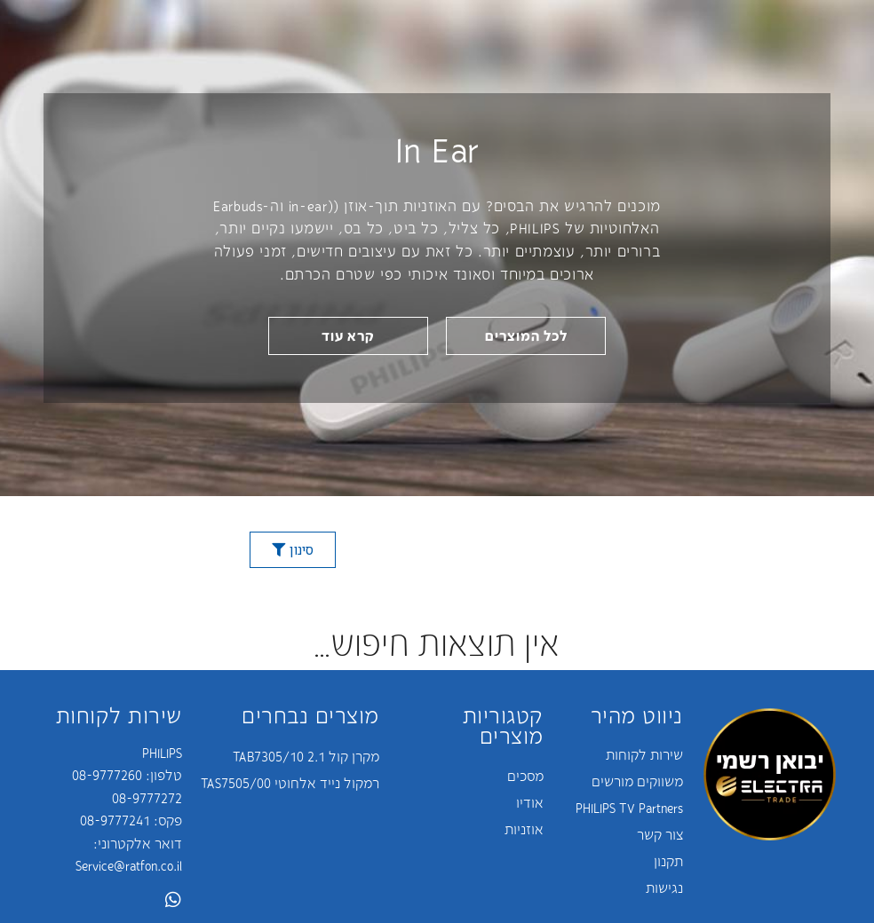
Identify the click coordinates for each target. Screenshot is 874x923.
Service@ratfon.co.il (128, 865)
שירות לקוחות (644, 754)
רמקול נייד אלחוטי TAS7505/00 (290, 783)
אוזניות (524, 829)
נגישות (664, 887)
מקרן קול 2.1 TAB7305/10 (306, 756)
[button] (526, 336)
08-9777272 (147, 798)
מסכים (525, 776)
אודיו (530, 802)
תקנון (668, 861)
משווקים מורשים (637, 781)
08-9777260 (107, 775)
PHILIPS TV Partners (629, 808)
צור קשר (660, 834)
